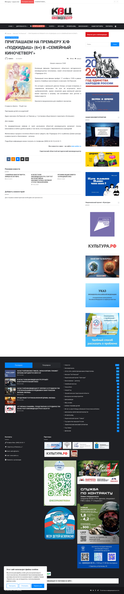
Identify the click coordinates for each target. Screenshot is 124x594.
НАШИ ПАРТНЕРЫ (97, 26)
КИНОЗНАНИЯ (83, 26)
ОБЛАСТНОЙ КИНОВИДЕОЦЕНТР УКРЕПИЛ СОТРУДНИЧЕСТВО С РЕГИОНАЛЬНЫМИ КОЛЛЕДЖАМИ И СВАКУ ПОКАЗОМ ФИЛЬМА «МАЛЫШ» (38, 390)
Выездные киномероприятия (74, 396)
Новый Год (68, 390)
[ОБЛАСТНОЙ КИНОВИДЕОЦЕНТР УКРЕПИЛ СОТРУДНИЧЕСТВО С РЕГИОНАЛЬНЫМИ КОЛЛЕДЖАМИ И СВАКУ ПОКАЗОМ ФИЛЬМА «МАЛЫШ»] (10, 391)
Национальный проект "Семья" (74, 418)
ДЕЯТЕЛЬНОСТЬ (21, 26)
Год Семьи (68, 427)
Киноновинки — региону (72, 380)
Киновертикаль (69, 368)
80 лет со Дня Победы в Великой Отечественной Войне (82, 409)
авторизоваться (37, 197)
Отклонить (24, 586)
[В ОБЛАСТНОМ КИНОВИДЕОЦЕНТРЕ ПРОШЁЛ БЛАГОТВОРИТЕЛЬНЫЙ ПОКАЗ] (10, 382)
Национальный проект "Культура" (75, 377)
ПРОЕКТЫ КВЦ (71, 26)
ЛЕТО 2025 (61, 26)
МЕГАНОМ (68, 431)
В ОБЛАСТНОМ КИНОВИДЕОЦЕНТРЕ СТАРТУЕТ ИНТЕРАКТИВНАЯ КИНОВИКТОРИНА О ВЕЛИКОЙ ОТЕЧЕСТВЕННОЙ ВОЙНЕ (42, 178)
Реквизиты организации (14, 460)
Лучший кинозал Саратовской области (77, 393)
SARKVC (10, 58)
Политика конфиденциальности (109, 590)
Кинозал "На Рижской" (19, 33)
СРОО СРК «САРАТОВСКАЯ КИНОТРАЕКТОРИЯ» (79, 371)
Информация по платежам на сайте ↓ (59, 581)
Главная (8, 33)
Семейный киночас (71, 384)
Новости (67, 365)
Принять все (38, 586)
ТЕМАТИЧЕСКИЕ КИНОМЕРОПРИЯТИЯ (76, 424)
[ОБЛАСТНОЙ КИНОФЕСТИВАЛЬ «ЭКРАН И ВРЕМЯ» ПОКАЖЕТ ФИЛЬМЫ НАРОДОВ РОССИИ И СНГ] (10, 373)
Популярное (46, 365)
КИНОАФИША (69, 399)
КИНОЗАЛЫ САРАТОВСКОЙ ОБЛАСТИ (76, 412)
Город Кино (68, 387)
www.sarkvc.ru (76, 146)
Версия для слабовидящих (97, 34)
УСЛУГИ (51, 26)
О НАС (10, 26)
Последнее (18, 365)
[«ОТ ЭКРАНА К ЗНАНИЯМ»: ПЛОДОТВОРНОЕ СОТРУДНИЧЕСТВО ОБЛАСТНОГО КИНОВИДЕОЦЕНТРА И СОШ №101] (10, 409)
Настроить (12, 586)
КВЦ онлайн (68, 402)
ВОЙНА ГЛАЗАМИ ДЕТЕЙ (72, 406)
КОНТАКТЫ (109, 26)
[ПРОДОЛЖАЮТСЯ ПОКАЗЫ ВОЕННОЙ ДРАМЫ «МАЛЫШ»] (10, 400)
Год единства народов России (74, 421)
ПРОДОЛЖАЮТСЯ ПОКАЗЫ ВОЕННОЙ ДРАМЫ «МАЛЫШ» (36, 398)
